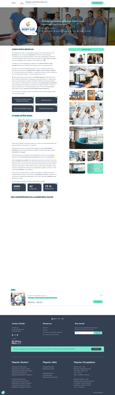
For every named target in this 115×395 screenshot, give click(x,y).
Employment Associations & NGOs (21, 369)
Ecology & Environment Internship (21, 385)
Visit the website (47, 31)
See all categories (98, 392)
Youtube (80, 31)
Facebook (57, 31)
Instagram (65, 31)
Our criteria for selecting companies (52, 332)
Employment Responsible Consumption (22, 371)
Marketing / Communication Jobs (82, 369)
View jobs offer (86, 49)
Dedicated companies (37, 3)
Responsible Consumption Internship (21, 383)
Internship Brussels (48, 373)
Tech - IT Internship (79, 387)
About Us (45, 327)
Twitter (73, 31)
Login (104, 3)
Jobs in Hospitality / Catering (81, 375)
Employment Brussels (48, 367)
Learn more (98, 302)
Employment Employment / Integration (22, 375)
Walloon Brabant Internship (50, 377)
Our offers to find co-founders (51, 334)
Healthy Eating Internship (18, 379)
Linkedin (88, 31)
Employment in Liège (48, 369)
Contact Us (96, 349)
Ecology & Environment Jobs (19, 373)
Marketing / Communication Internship (84, 381)
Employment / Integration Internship (21, 387)
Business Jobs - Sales (79, 367)
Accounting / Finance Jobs (81, 371)
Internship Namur (47, 375)
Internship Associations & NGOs (20, 381)
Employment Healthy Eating (19, 367)
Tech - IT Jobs (77, 373)
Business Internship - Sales (81, 379)
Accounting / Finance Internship (82, 383)
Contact (45, 330)
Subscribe (97, 333)
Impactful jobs (25, 3)
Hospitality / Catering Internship (82, 385)
